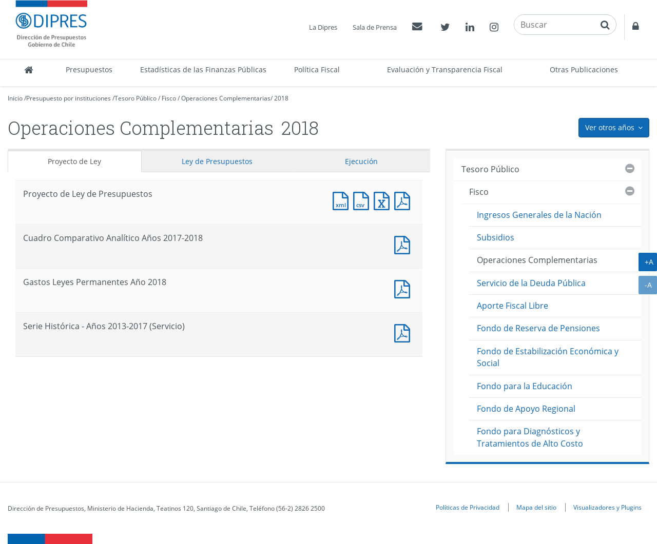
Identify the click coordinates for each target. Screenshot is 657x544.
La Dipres (323, 27)
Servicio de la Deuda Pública (531, 283)
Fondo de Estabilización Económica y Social (548, 357)
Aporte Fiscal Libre (512, 305)
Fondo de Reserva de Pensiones (538, 328)
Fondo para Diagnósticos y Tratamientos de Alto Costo (530, 437)
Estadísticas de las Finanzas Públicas (203, 69)
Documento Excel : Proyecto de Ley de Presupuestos (384, 199)
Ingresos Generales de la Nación (539, 214)
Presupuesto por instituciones (68, 98)
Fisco (169, 98)
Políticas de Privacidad (467, 507)
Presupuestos (89, 69)
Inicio (15, 98)
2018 (281, 98)
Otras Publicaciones (584, 69)
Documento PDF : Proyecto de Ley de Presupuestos (404, 199)
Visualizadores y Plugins (607, 507)
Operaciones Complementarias (225, 98)
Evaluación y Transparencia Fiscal (445, 69)
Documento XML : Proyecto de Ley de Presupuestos (343, 199)
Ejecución (361, 161)
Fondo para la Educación (524, 386)
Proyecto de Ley (74, 161)
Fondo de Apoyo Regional (526, 408)
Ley (217, 161)
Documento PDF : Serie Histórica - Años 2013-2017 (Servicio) (404, 332)
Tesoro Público (135, 98)
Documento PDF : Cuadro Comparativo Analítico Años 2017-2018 (404, 243)
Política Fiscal (317, 69)
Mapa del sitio (536, 507)
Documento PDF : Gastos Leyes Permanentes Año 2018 (404, 287)
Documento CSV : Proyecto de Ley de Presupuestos (363, 199)
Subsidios (495, 237)
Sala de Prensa (375, 27)
